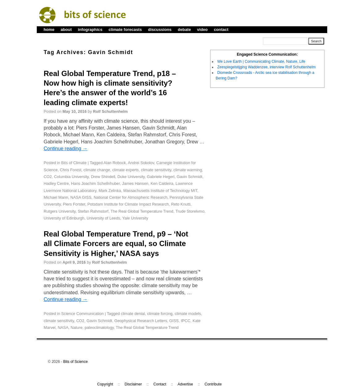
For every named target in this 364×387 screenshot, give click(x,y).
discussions (159, 29)
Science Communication (82, 313)
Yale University (135, 218)
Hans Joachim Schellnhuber (95, 183)
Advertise (185, 384)
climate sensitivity (156, 170)
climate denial (133, 313)
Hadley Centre (56, 183)
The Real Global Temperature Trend (142, 211)
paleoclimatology (99, 327)
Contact (160, 384)
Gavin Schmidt (189, 176)
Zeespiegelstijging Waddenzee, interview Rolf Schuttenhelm (266, 67)
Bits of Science (75, 361)
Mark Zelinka (110, 190)
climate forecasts (125, 29)
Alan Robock (115, 162)
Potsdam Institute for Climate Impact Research (128, 204)
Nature (77, 327)
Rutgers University (59, 211)
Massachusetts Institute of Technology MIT (160, 190)
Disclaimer (133, 384)
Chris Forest (70, 170)
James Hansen (135, 183)
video (202, 29)
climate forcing (159, 313)
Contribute (213, 384)
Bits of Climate (74, 162)
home (49, 29)
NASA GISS (80, 197)
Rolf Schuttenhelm (110, 111)
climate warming (187, 170)
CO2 (48, 176)
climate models (188, 313)
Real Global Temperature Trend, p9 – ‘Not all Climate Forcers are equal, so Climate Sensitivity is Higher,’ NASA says (116, 243)
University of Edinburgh (64, 218)
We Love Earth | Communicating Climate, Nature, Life (261, 61)
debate (184, 29)
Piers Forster (74, 204)
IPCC (185, 320)
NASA (63, 327)
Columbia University (71, 176)
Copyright (105, 384)
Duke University (131, 176)
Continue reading (65, 148)
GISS (174, 320)
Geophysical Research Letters (140, 320)
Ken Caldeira (161, 183)
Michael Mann (56, 197)
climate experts (125, 170)
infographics (90, 29)
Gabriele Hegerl (160, 176)
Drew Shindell (103, 176)
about (66, 29)
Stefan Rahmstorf (93, 211)
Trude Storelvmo (190, 211)
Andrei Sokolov (141, 162)
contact (221, 29)
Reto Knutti (181, 204)
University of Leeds (103, 218)
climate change (96, 170)
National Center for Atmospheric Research (130, 197)
